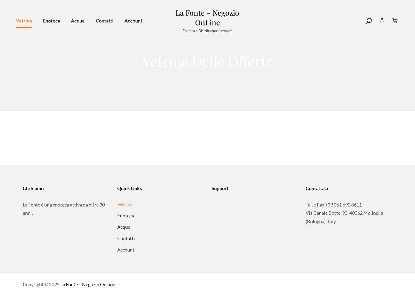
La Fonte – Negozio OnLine (207, 17)
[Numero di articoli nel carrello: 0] (394, 20)
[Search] (369, 21)
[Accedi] (382, 20)
